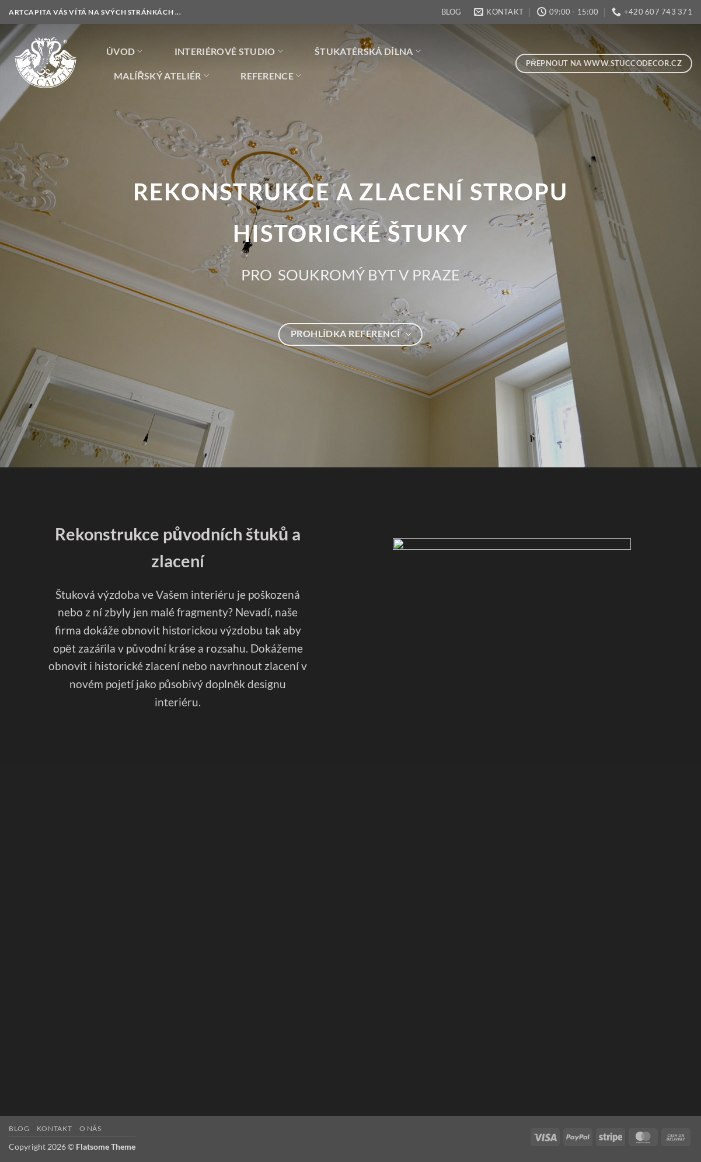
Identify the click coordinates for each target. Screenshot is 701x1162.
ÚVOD (124, 51)
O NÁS (90, 1128)
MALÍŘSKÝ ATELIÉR (161, 76)
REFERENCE (270, 76)
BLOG (451, 11)
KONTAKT (54, 1128)
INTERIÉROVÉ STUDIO (229, 51)
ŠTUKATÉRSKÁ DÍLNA (368, 51)
